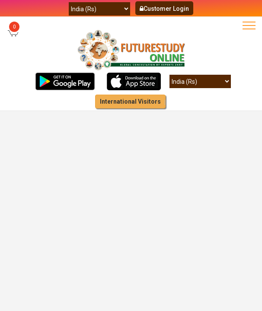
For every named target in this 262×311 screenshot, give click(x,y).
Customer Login (164, 8)
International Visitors (130, 101)
